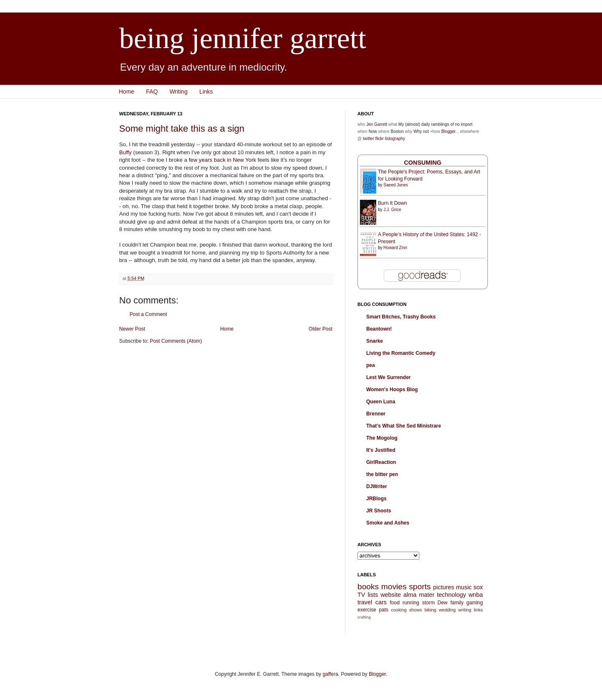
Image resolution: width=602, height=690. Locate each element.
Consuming (422, 162)
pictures (443, 587)
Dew (443, 603)
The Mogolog (382, 438)
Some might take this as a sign (182, 128)
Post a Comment (148, 314)
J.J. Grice (392, 209)
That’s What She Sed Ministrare (403, 426)
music (464, 587)
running (411, 603)
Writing (178, 91)
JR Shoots (378, 511)
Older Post (320, 329)
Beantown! (379, 329)
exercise (366, 610)
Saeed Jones (395, 185)
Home (126, 91)
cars (381, 602)
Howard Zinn (395, 247)
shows (415, 609)
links (478, 609)
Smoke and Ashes (387, 523)
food (394, 603)
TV (361, 594)
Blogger (448, 131)
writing (464, 609)
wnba (476, 594)
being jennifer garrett (242, 38)
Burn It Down (392, 203)
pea (370, 365)
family (456, 603)
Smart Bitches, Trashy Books (401, 317)
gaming (475, 603)
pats (383, 610)
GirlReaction (381, 462)
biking (430, 609)
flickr (379, 138)
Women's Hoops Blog (392, 389)
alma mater (418, 594)
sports (420, 586)
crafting (363, 617)
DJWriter (376, 486)
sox (478, 587)
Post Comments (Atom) (176, 341)
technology (451, 594)
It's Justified (380, 450)
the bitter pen (382, 474)
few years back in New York (222, 160)
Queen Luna (380, 402)
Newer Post (132, 329)
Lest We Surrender (388, 377)
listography (395, 138)
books (368, 586)
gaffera (330, 674)
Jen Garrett (376, 124)
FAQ (152, 91)
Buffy (125, 152)
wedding (447, 609)
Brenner (375, 414)
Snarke (374, 341)
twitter (368, 138)
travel (364, 602)
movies (394, 586)
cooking (398, 609)
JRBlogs (376, 499)
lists (372, 594)
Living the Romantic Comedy (400, 353)
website (390, 594)
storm (428, 603)
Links (206, 91)
